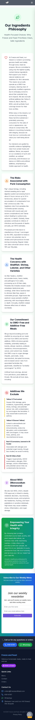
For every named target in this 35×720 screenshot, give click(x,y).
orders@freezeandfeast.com (14, 691)
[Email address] (17, 611)
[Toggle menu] (32, 3)
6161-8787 (8, 695)
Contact (4, 679)
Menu (3, 676)
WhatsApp (8, 698)
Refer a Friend (8, 665)
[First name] (17, 607)
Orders (3, 682)
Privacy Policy (17, 714)
